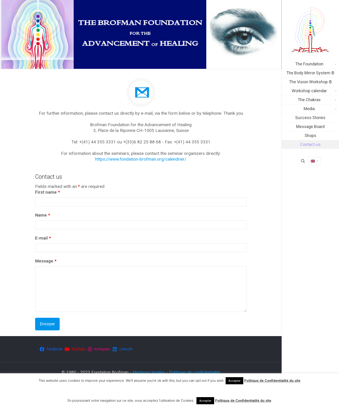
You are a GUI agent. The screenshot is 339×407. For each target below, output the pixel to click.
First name (47, 192)
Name (42, 215)
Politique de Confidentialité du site (272, 381)
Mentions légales (148, 372)
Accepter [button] (234, 380)
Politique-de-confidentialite (194, 372)
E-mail (43, 238)
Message (45, 261)
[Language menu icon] (314, 161)
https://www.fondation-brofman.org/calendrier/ (140, 159)
